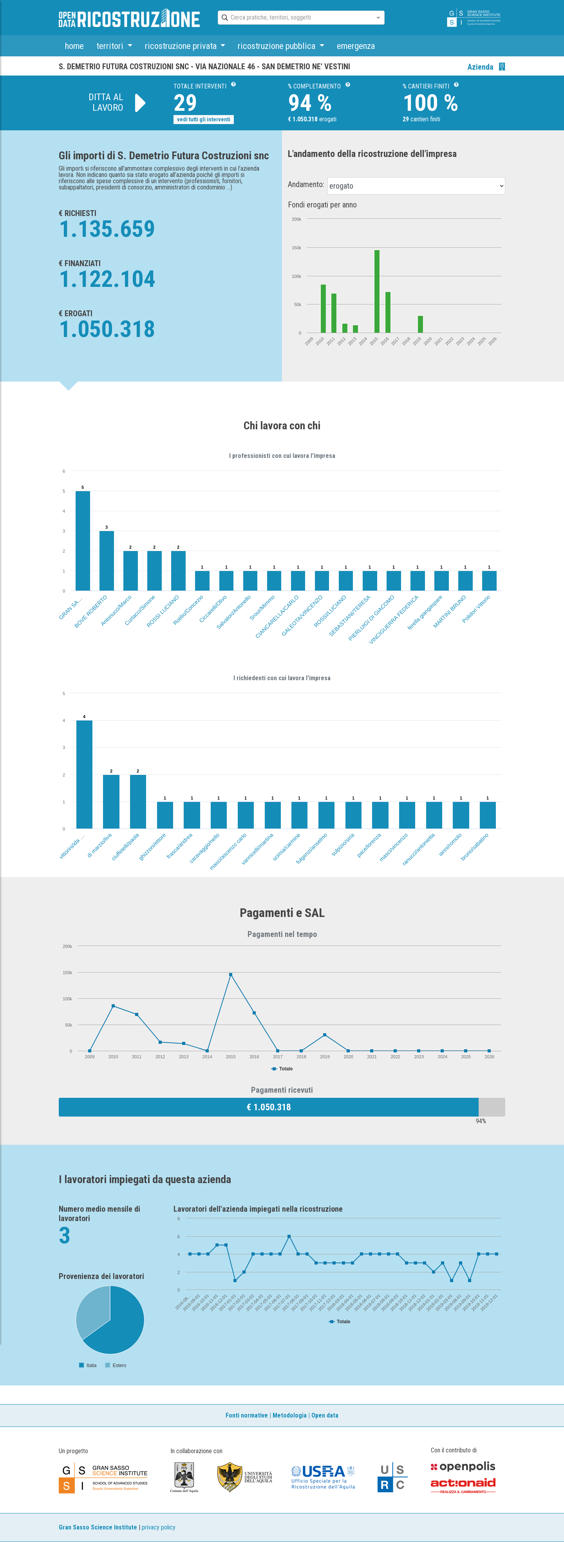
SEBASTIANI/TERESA (350, 616)
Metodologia (290, 1415)
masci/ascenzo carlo (228, 851)
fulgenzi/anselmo (312, 848)
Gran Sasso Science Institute (98, 1527)
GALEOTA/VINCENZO (302, 615)
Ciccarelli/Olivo (213, 609)
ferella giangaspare (425, 612)
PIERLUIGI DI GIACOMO (371, 618)
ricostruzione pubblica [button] (277, 46)
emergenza (356, 46)
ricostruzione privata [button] (182, 46)
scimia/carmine (286, 847)
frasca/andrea (180, 846)
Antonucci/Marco (116, 610)
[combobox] (294, 18)
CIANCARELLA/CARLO (277, 616)
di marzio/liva (99, 845)
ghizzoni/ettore (152, 846)
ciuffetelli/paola (125, 847)
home (74, 46)
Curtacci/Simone (139, 610)
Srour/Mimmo (262, 607)
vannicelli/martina (257, 849)
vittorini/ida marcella (77, 840)
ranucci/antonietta (418, 849)
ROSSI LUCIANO (162, 611)
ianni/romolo (450, 844)
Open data (324, 1415)
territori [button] (110, 46)
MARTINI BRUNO (449, 611)
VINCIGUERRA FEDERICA (393, 619)
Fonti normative (247, 1415)
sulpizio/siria (342, 844)
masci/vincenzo (393, 847)
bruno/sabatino (474, 847)
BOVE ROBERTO (90, 611)
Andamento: (306, 184)
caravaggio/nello (204, 848)
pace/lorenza (369, 845)
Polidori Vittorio (476, 609)
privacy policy (158, 1527)
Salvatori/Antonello (233, 612)
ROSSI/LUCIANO (330, 611)
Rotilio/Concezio (188, 610)
